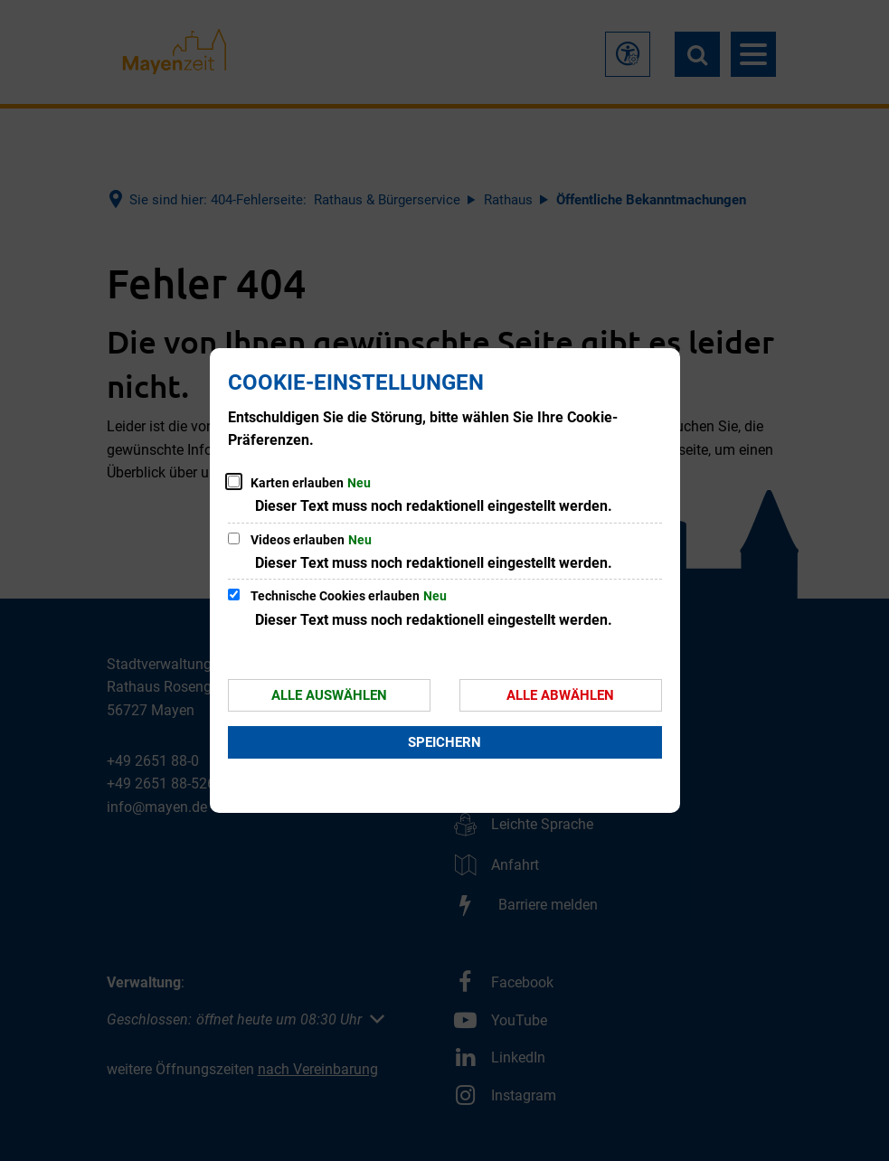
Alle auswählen (329, 695)
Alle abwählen (560, 695)
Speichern (444, 742)
